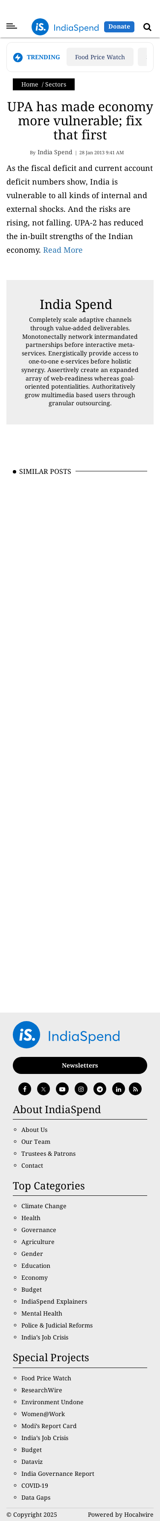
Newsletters (80, 1065)
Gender (32, 1254)
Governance (38, 1230)
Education (35, 1265)
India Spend (76, 304)
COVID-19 (34, 1485)
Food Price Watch (100, 57)
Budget (31, 1289)
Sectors (55, 84)
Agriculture (38, 1242)
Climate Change (44, 1206)
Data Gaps (35, 1497)
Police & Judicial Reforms (57, 1325)
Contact (32, 1165)
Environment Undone (52, 1402)
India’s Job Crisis (44, 1337)
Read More (63, 250)
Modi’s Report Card (49, 1426)
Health (31, 1218)
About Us (34, 1130)
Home (29, 84)
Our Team (35, 1141)
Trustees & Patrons (48, 1153)
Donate (119, 26)
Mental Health (41, 1313)
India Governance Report (57, 1473)
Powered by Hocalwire (121, 1514)
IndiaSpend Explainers (54, 1301)
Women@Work (43, 1414)
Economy (34, 1277)
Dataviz (32, 1462)
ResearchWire (41, 1390)
